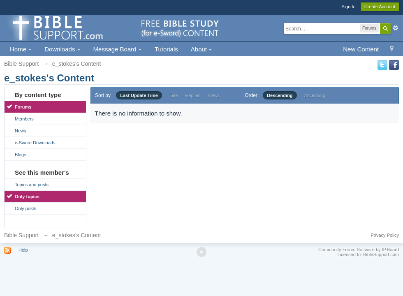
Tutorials (166, 49)
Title (173, 95)
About (201, 49)
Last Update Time (139, 95)
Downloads (62, 49)
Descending (279, 95)
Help (23, 249)
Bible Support (21, 235)
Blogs (20, 154)
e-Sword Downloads (35, 142)
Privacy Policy (385, 235)
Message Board (117, 49)
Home (21, 49)
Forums (23, 106)
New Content (361, 49)
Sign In (348, 6)
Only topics (27, 196)
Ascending (314, 95)
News (20, 130)
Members (24, 118)
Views (214, 95)
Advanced (395, 28)
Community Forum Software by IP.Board (358, 249)
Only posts (25, 208)
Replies (192, 95)
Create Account (379, 6)
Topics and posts (32, 184)
